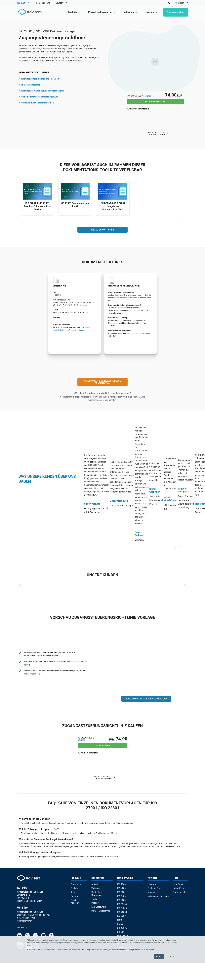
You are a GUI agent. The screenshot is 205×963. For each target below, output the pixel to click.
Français (72, 331)
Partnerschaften (180, 891)
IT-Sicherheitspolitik (29, 85)
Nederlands (64, 331)
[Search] (169, 3)
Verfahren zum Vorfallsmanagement (36, 103)
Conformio (75, 884)
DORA (120, 922)
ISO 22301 (122, 914)
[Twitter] (27, 935)
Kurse (73, 891)
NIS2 (120, 918)
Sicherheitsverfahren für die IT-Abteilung (38, 97)
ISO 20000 (122, 910)
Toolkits (74, 888)
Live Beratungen (99, 903)
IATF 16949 (123, 933)
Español (56, 331)
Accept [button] (158, 956)
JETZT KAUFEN (102, 745)
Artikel (95, 884)
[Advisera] (29, 12)
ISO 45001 (122, 899)
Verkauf (151, 891)
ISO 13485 (122, 903)
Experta (74, 895)
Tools (94, 895)
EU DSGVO (122, 926)
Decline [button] (171, 956)
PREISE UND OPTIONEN (102, 230)
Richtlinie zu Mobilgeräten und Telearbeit (39, 79)
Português (80, 331)
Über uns (151, 884)
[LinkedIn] (19, 935)
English (88, 328)
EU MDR (121, 929)
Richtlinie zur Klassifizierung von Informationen (41, 91)
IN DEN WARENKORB (155, 101)
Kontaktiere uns (43, 3)
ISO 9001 (122, 891)
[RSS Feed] (51, 935)
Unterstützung (179, 888)
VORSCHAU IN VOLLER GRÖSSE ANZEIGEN (146, 699)
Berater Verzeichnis (100, 907)
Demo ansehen (175, 12)
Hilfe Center (178, 884)
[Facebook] (35, 935)
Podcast (96, 899)
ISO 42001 (122, 888)
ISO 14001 (122, 895)
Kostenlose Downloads (102, 891)
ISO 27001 (122, 884)
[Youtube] (43, 935)
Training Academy (78, 899)
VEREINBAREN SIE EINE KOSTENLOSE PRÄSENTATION (102, 383)
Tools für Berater (155, 888)
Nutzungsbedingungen (158, 895)
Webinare (96, 888)
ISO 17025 (122, 907)
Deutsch (149, 96)
